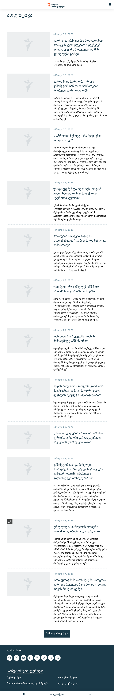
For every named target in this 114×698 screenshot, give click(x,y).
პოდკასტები (57, 694)
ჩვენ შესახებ (14, 677)
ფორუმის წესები (67, 677)
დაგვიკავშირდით (68, 683)
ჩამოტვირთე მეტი (57, 633)
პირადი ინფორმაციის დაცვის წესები (27, 683)
